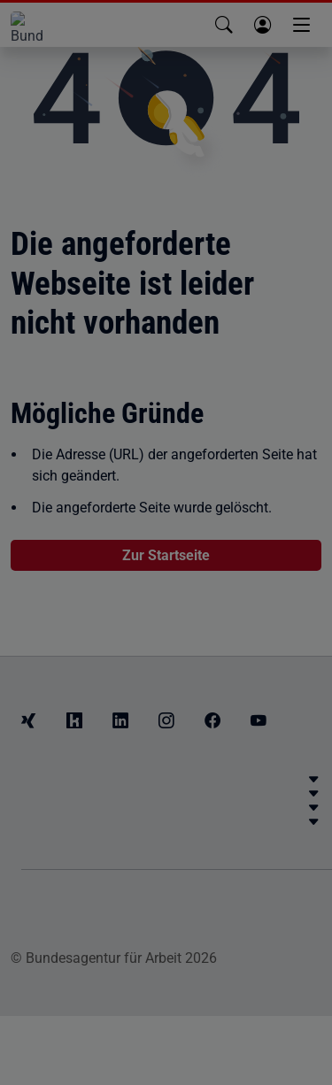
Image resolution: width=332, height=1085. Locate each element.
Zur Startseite (166, 555)
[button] (224, 24)
